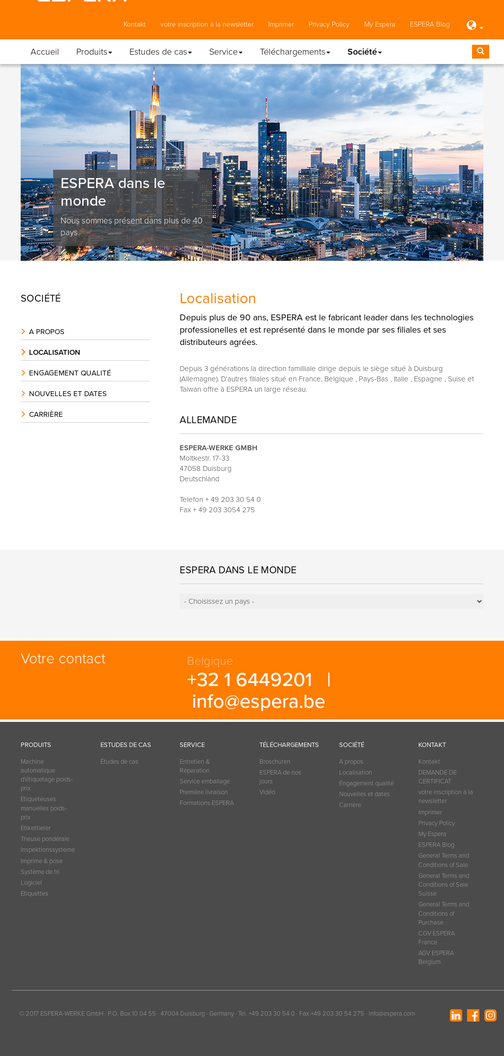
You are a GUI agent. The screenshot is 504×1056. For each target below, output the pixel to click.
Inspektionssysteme (48, 850)
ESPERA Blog (430, 24)
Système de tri (40, 872)
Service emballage (205, 781)
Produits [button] (94, 51)
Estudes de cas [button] (160, 51)
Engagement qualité (70, 373)
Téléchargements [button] (295, 51)
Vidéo (267, 792)
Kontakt (135, 24)
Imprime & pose (42, 861)
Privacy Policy (329, 24)
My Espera (379, 24)
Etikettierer (36, 828)
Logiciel (31, 883)
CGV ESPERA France (436, 938)
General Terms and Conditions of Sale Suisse (443, 885)
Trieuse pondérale (45, 839)
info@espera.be (258, 701)
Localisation (54, 352)
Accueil (45, 51)
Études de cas (119, 762)
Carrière (46, 414)
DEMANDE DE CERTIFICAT (437, 777)
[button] (474, 26)
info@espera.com (392, 1014)
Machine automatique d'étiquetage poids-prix (47, 775)
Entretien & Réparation (195, 766)
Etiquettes (34, 894)
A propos (46, 331)
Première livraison (204, 792)
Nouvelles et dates (68, 393)
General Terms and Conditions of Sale (443, 860)
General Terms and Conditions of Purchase (443, 913)
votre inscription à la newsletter (206, 24)
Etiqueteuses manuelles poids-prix (44, 808)
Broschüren (274, 762)
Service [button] (226, 51)
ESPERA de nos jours (280, 777)
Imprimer (281, 24)
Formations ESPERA (207, 803)
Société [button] (364, 51)
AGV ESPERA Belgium (436, 957)
